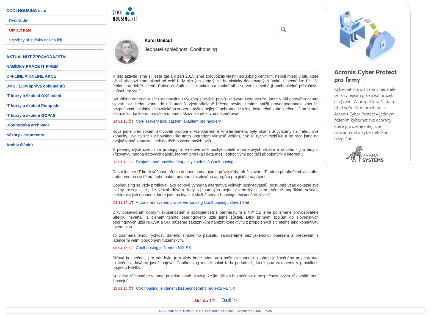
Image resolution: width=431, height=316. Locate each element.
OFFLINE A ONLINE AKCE (31, 76)
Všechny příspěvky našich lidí (35, 40)
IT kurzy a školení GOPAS (31, 115)
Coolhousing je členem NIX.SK (163, 248)
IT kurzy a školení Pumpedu (33, 105)
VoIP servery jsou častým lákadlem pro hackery (178, 121)
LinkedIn (213, 310)
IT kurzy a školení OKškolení (33, 96)
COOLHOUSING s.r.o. (27, 11)
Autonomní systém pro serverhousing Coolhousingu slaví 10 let (192, 202)
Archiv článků (19, 145)
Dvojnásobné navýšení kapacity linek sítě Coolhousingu (186, 162)
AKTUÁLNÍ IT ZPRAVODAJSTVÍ (36, 57)
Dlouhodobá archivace (28, 125)
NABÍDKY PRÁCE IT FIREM (32, 66)
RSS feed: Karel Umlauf (176, 310)
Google (228, 310)
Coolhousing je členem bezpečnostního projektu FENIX (185, 288)
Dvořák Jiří (18, 20)
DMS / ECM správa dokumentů (35, 86)
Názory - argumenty (25, 135)
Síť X (200, 310)
